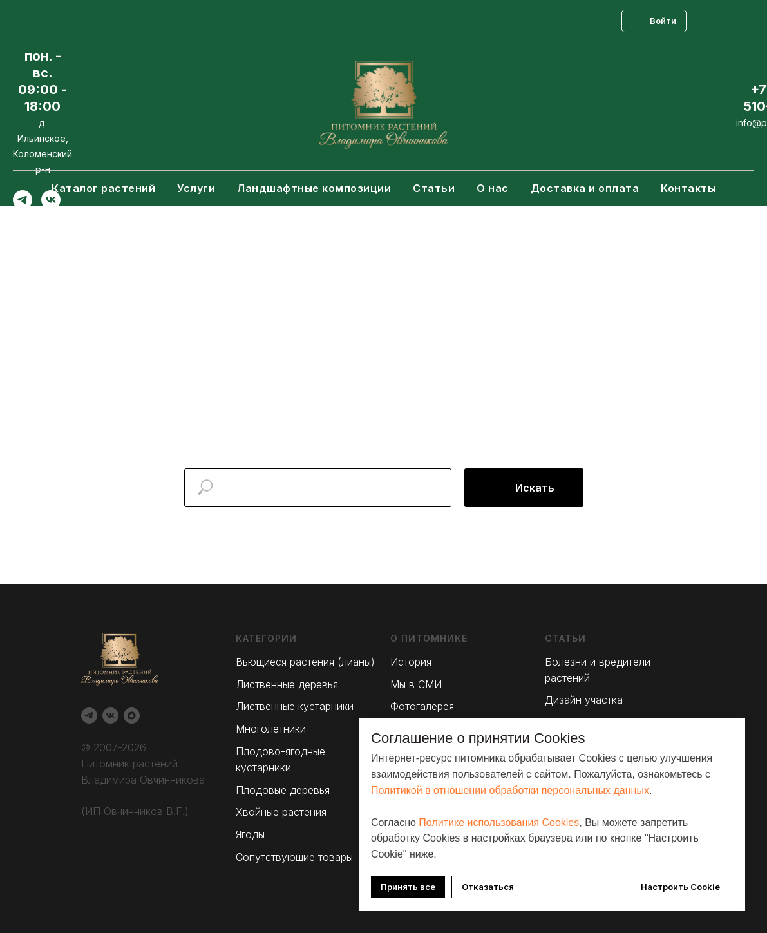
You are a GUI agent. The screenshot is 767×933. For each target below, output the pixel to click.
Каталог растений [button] (103, 188)
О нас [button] (493, 188)
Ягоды (250, 834)
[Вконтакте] (51, 205)
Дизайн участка (584, 699)
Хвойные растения (281, 811)
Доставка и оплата (585, 188)
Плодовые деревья (283, 790)
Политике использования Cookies (499, 822)
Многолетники (271, 728)
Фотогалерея (422, 706)
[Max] (22, 228)
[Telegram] (22, 205)
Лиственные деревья (287, 684)
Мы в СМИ (416, 684)
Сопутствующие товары (294, 857)
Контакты (688, 188)
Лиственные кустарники (295, 706)
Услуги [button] (196, 188)
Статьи (434, 188)
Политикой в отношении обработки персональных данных (510, 790)
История (410, 661)
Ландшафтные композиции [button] (314, 188)
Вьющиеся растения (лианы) (305, 661)
